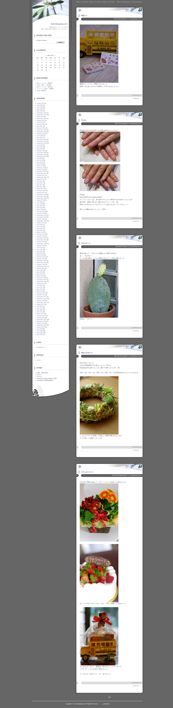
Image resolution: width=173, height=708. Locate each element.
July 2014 (40, 247)
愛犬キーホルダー (42, 83)
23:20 (128, 475)
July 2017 (40, 181)
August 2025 (40, 103)
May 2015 (40, 228)
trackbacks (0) (137, 95)
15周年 (39, 90)
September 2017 (42, 177)
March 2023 (40, 116)
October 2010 (41, 323)
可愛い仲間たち (41, 85)
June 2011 (40, 308)
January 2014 (41, 259)
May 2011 (40, 310)
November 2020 (41, 132)
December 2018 (41, 152)
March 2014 (40, 255)
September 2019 (42, 143)
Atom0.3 (39, 376)
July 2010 (40, 329)
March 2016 (40, 209)
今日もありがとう (87, 472)
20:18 (128, 356)
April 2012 (40, 291)
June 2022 (40, 122)
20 (59, 65)
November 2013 (41, 262)
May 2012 (40, 289)
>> (55, 55)
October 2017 (41, 175)
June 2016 (40, 204)
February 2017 (41, 190)
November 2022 (41, 118)
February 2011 (41, 315)
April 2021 (40, 126)
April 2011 (40, 312)
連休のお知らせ (86, 353)
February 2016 (41, 211)
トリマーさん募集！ (43, 88)
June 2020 (40, 135)
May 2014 (40, 251)
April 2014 (40, 253)
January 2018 (41, 169)
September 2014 (42, 243)
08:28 (128, 123)
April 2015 (40, 230)
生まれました (86, 243)
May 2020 (40, 137)
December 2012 (41, 279)
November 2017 (41, 173)
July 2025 (40, 105)
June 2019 (40, 147)
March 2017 (40, 188)
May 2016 (40, 205)
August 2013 (40, 268)
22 (37, 67)
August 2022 (40, 120)
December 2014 (41, 238)
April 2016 (40, 207)
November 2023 (41, 113)
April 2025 (40, 111)
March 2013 (40, 276)
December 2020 (41, 130)
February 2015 (41, 234)
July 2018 (40, 158)
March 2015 (40, 232)
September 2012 (42, 281)
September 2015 (42, 221)
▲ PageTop (105, 704)
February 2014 (41, 257)
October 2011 (41, 300)
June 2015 (40, 226)
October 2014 (41, 241)
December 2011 (41, 296)
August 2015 (40, 223)
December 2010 (41, 319)
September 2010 (42, 325)
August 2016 (40, 200)
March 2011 (40, 314)
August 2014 (40, 245)
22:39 (128, 19)
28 (63, 67)
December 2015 (41, 215)
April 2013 (40, 274)
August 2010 (40, 327)
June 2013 (40, 270)
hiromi (139, 19)
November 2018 (41, 154)
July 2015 (40, 224)
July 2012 (40, 285)
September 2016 (42, 198)
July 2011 (40, 306)
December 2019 (41, 139)
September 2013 (42, 266)
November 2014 (41, 240)
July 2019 (40, 145)
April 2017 (40, 187)
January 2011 (41, 317)
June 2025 (40, 107)
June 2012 (40, 287)
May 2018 (40, 162)
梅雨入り (84, 16)
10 (46, 63)
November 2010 (41, 321)
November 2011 (41, 298)
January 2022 (41, 124)
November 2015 (41, 217)
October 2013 (41, 264)
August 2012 (40, 283)
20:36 (128, 246)
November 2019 (41, 141)
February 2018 (41, 168)
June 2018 (40, 160)
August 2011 (40, 304)
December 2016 (41, 194)
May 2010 (40, 332)
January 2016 (41, 213)
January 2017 (41, 192)
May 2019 (40, 149)
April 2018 (40, 164)
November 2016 (41, 196)
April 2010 (40, 334)
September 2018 (42, 156)
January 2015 (41, 236)
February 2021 (41, 128)
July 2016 (40, 202)
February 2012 (41, 293)
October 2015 (41, 219)
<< (46, 55)
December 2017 (41, 171)
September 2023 (42, 114)
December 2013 (41, 260)
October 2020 (41, 133)
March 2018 (40, 166)
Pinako (83, 120)
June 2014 (40, 249)
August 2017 (40, 179)
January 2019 (41, 151)
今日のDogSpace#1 (59, 24)
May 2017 (40, 185)
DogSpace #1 (41, 347)
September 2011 (42, 302)
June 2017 (40, 183)
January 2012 (41, 295)
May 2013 (40, 272)
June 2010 (40, 331)
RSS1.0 (39, 374)
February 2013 (41, 278)
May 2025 (40, 109)
